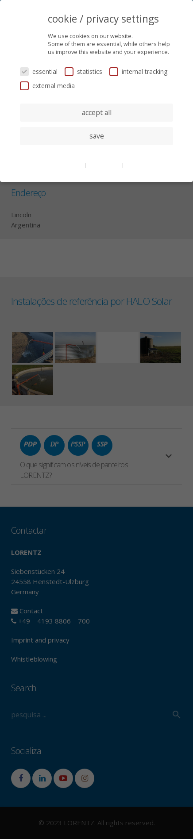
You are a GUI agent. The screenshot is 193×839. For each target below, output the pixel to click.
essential (39, 71)
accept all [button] (97, 112)
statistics (83, 71)
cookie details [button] (66, 165)
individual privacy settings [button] (97, 153)
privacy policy (105, 165)
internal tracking (138, 71)
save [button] (96, 136)
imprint (134, 165)
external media (47, 85)
